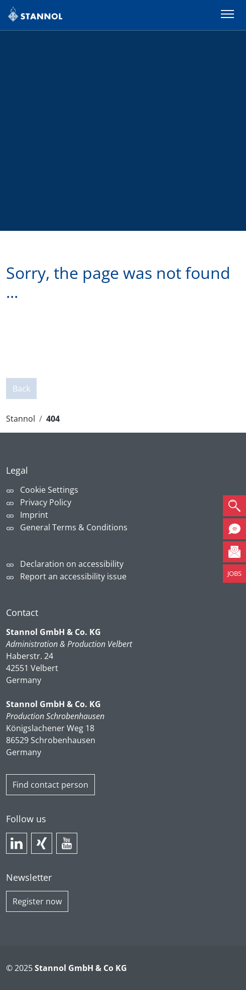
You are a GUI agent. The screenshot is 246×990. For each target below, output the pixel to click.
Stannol (20, 418)
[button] (234, 505)
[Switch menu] (227, 15)
